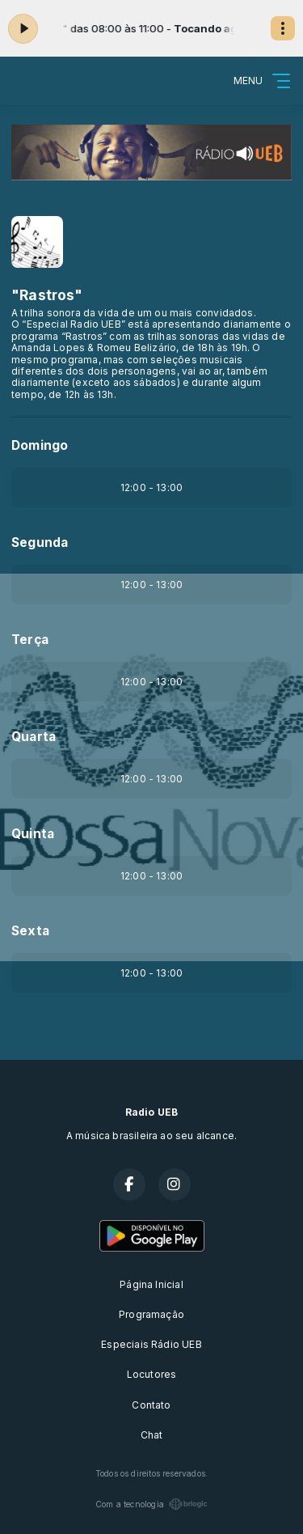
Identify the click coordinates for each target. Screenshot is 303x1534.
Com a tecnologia (151, 1504)
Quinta (32, 833)
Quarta (33, 736)
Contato (151, 1405)
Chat (152, 1435)
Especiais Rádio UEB (151, 1344)
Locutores (152, 1374)
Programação (151, 1314)
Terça (29, 639)
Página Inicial (151, 1284)
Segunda (39, 542)
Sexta (30, 931)
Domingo (39, 445)
